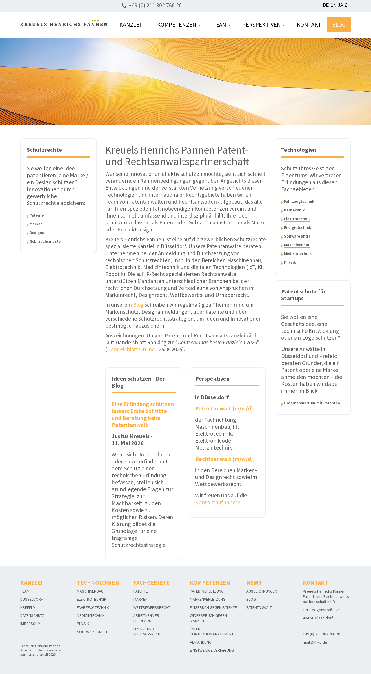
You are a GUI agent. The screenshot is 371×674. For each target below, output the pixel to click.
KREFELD (27, 607)
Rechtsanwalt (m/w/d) (224, 458)
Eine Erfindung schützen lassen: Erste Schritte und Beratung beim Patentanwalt (143, 414)
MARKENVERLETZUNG (207, 599)
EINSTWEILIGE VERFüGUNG (212, 650)
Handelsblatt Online (131, 349)
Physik (290, 262)
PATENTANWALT (259, 607)
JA (340, 4)
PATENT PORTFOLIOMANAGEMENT (212, 631)
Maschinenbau (297, 244)
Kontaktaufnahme (217, 502)
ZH (347, 4)
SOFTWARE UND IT (92, 631)
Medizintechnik (298, 253)
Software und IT (298, 236)
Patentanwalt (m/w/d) (224, 408)
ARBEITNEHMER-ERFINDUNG (146, 618)
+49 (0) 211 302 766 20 (155, 5)
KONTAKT (309, 24)
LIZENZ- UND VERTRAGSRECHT (147, 631)
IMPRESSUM (30, 623)
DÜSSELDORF (31, 599)
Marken (36, 224)
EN (333, 4)
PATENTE (140, 591)
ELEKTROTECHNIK (91, 599)
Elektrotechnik (297, 218)
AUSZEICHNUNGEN (261, 591)
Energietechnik (297, 227)
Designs (37, 232)
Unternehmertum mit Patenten (312, 403)
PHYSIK (83, 623)
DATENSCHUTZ (32, 615)
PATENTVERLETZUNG (207, 591)
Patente (37, 215)
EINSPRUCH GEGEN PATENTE (213, 607)
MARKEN (140, 599)
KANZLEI (132, 24)
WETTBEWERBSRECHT (151, 607)
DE (326, 4)
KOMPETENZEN (179, 24)
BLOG (338, 24)
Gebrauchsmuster (46, 241)
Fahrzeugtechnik (299, 201)
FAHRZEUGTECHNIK (93, 607)
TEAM (221, 24)
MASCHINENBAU (90, 591)
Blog (138, 304)
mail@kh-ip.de (315, 642)
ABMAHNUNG (201, 642)
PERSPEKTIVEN (263, 24)
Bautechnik (294, 210)
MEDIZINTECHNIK (91, 615)
